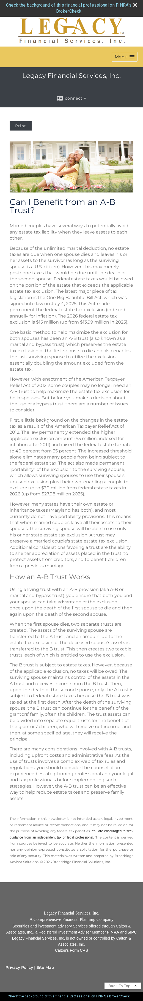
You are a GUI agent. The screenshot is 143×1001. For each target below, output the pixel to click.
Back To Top (122, 986)
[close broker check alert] (135, 5)
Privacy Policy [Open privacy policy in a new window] (19, 967)
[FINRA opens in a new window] (113, 932)
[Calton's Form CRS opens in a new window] (71, 950)
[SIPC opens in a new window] (132, 932)
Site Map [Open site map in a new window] (45, 967)
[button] (125, 57)
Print (20, 125)
